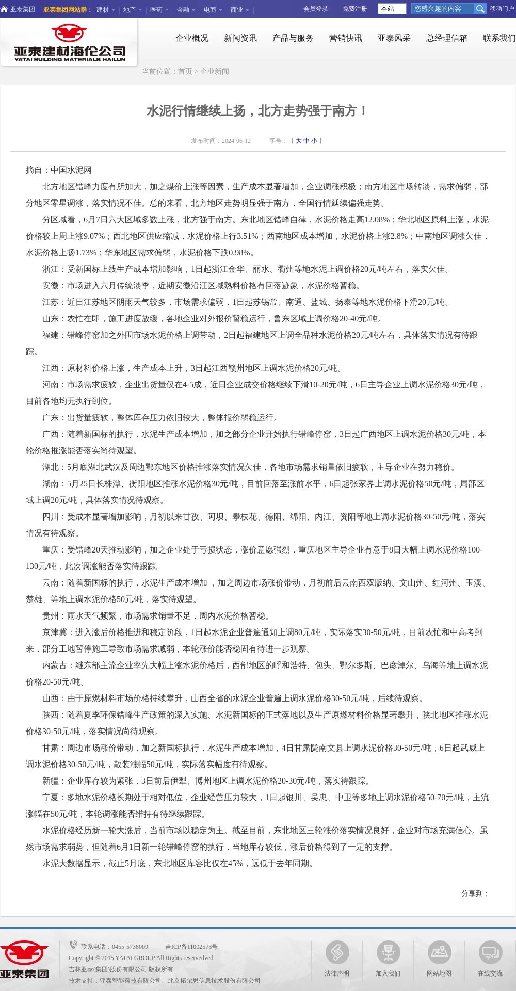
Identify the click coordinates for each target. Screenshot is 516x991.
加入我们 (388, 958)
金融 (183, 9)
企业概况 (191, 38)
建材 (102, 9)
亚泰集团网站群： (68, 9)
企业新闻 (214, 71)
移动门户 (502, 8)
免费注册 (355, 8)
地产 (129, 9)
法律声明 (337, 958)
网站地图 (439, 958)
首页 (185, 71)
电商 (210, 9)
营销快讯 (345, 38)
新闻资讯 (240, 38)
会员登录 (315, 8)
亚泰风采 (394, 38)
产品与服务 (293, 38)
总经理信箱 (446, 38)
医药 (156, 9)
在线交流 (490, 958)
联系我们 (499, 38)
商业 (237, 9)
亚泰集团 (22, 9)
